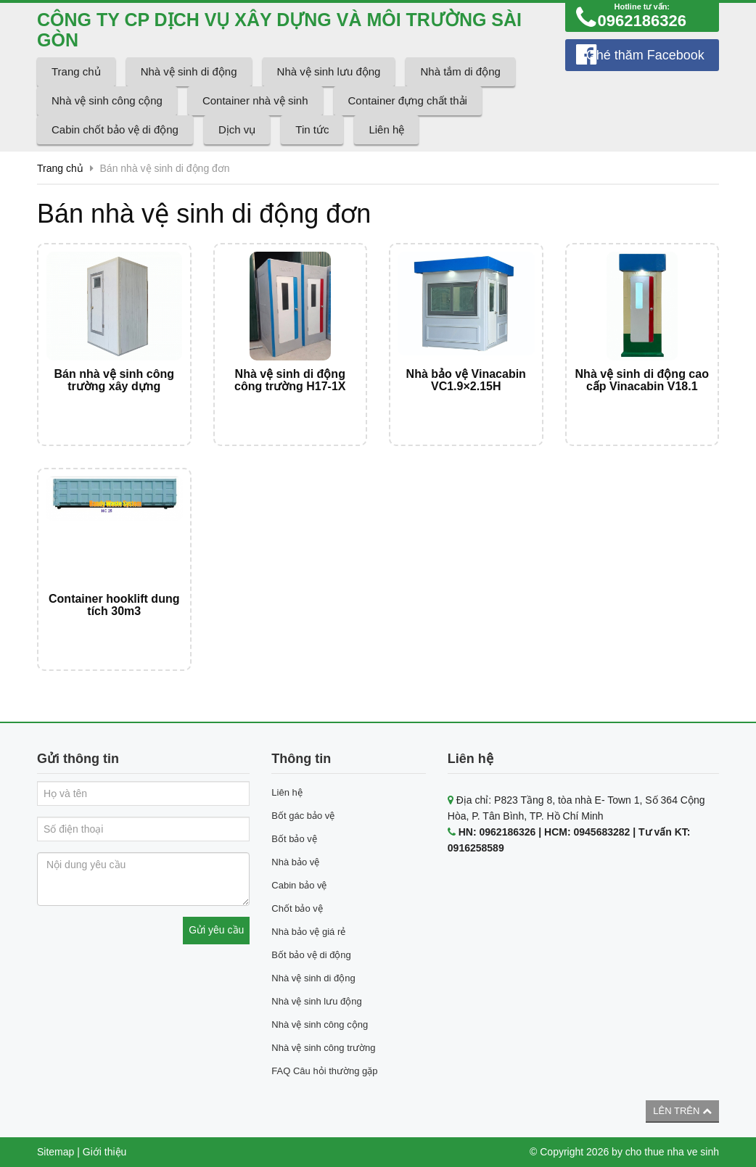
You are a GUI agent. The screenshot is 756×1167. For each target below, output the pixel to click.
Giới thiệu (105, 1152)
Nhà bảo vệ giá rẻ (308, 931)
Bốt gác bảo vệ (302, 815)
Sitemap (55, 1152)
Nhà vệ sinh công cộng (107, 100)
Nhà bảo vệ (295, 862)
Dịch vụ (236, 129)
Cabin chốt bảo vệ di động (115, 129)
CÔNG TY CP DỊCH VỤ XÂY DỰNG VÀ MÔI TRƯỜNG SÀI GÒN (279, 29)
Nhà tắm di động (460, 71)
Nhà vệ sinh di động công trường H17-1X (289, 380)
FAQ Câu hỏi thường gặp (324, 1070)
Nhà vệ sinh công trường (323, 1047)
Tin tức (312, 129)
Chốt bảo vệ (296, 908)
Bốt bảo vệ (293, 838)
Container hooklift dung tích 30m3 (114, 605)
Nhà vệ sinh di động (189, 71)
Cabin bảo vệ (298, 885)
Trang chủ (76, 71)
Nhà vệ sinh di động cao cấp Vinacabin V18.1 (642, 380)
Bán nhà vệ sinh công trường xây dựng (114, 380)
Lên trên (682, 1110)
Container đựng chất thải (407, 100)
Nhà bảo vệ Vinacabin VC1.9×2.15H (466, 380)
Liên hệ (386, 129)
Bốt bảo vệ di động (311, 954)
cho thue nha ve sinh (672, 1152)
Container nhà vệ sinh (255, 100)
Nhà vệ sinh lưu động (329, 71)
